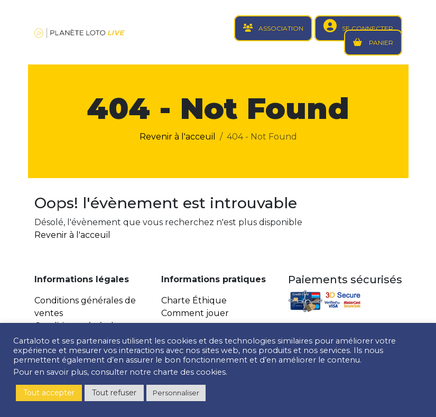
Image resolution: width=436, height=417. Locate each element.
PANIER (380, 43)
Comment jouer (195, 313)
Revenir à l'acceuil (178, 137)
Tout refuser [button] (114, 392)
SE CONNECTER (367, 28)
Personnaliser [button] (176, 392)
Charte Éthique (194, 300)
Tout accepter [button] (49, 392)
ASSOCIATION (280, 28)
